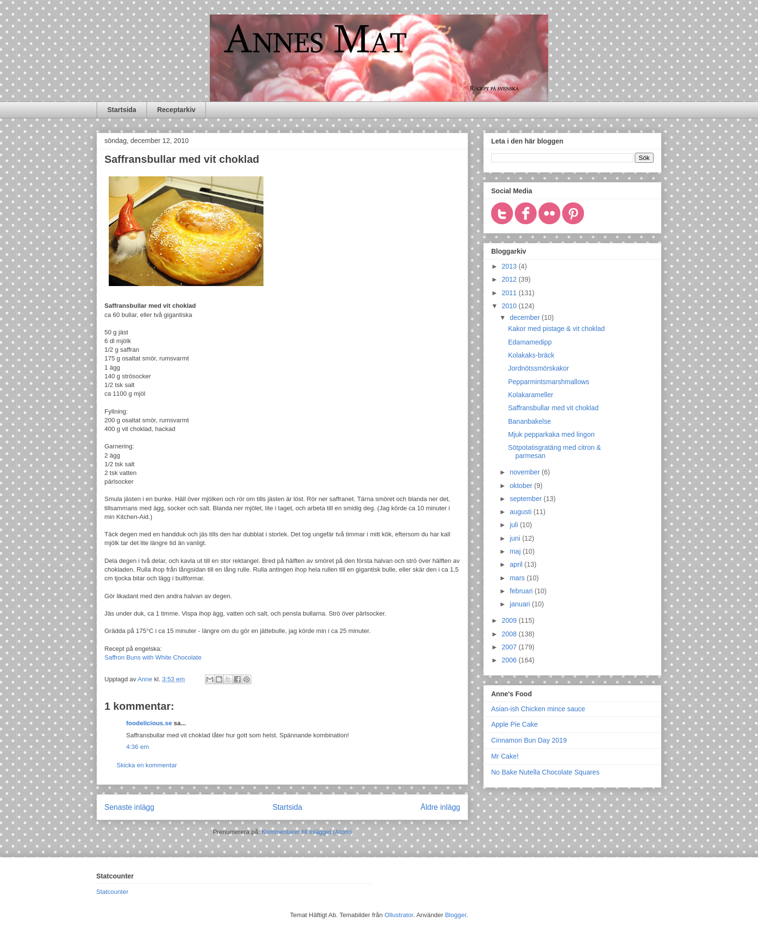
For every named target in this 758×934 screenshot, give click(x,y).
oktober (522, 485)
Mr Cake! (505, 756)
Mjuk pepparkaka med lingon (551, 434)
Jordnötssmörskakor (538, 368)
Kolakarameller (530, 395)
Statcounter (112, 891)
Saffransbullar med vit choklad (553, 408)
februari (522, 591)
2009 (510, 620)
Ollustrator (398, 915)
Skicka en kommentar (147, 765)
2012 (510, 279)
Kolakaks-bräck (531, 355)
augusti (521, 512)
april (517, 564)
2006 (510, 660)
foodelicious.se (149, 723)
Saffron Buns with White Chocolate (153, 657)
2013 (510, 266)
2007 (510, 647)
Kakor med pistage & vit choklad (556, 328)
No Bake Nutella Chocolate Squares (545, 772)
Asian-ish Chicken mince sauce (538, 709)
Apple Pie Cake (514, 724)
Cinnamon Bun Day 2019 (529, 740)
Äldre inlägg (440, 807)
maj (516, 551)
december (525, 317)
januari (521, 604)
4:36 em (137, 746)
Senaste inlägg (129, 807)
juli (515, 525)
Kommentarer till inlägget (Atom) (306, 831)
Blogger (455, 915)
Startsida (121, 110)
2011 (510, 293)
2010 (510, 306)
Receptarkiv (176, 110)
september (526, 499)
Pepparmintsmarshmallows (548, 382)
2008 (510, 634)
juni (516, 538)
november (525, 472)
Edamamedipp (530, 342)
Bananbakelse (529, 421)
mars (518, 578)
